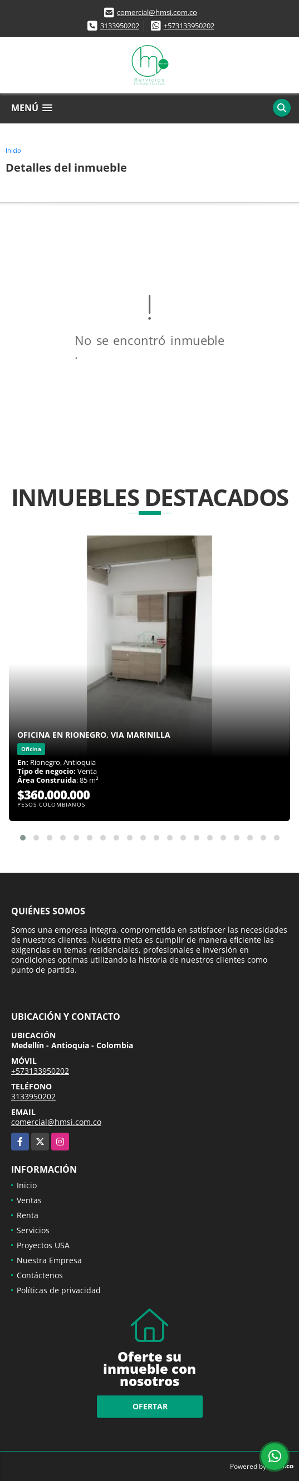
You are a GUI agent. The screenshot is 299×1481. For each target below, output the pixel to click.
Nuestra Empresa (49, 1260)
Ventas (29, 1200)
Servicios (33, 1230)
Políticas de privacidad (59, 1290)
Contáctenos (40, 1275)
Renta (27, 1215)
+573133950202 (189, 26)
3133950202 (119, 26)
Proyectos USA (43, 1245)
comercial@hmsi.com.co (157, 12)
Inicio (13, 150)
